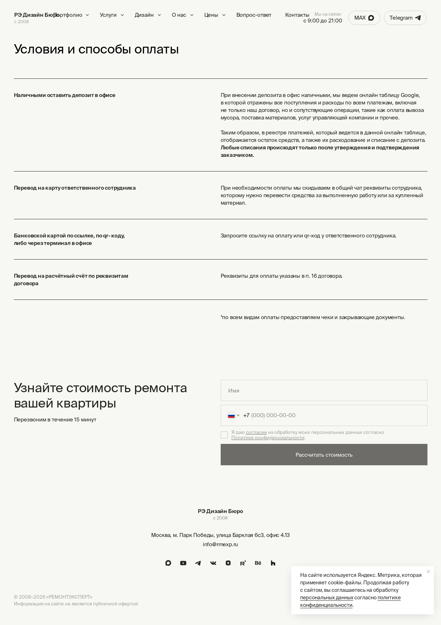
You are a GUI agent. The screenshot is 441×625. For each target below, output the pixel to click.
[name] (324, 390)
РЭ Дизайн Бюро (37, 15)
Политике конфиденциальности (267, 437)
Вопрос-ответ (254, 15)
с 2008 (21, 21)
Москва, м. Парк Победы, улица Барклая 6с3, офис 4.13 (220, 535)
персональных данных (326, 597)
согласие (256, 432)
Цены (211, 15)
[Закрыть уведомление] (428, 571)
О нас (179, 15)
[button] (122, 15)
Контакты (297, 15)
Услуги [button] (108, 15)
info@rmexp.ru (220, 544)
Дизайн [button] (144, 15)
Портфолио (67, 15)
